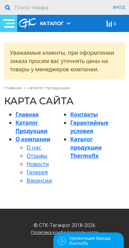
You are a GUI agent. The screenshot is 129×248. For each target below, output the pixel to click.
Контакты (84, 114)
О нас (33, 147)
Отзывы (36, 155)
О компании (32, 139)
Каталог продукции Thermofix (86, 147)
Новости (37, 164)
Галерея (37, 172)
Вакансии (39, 180)
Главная (27, 114)
